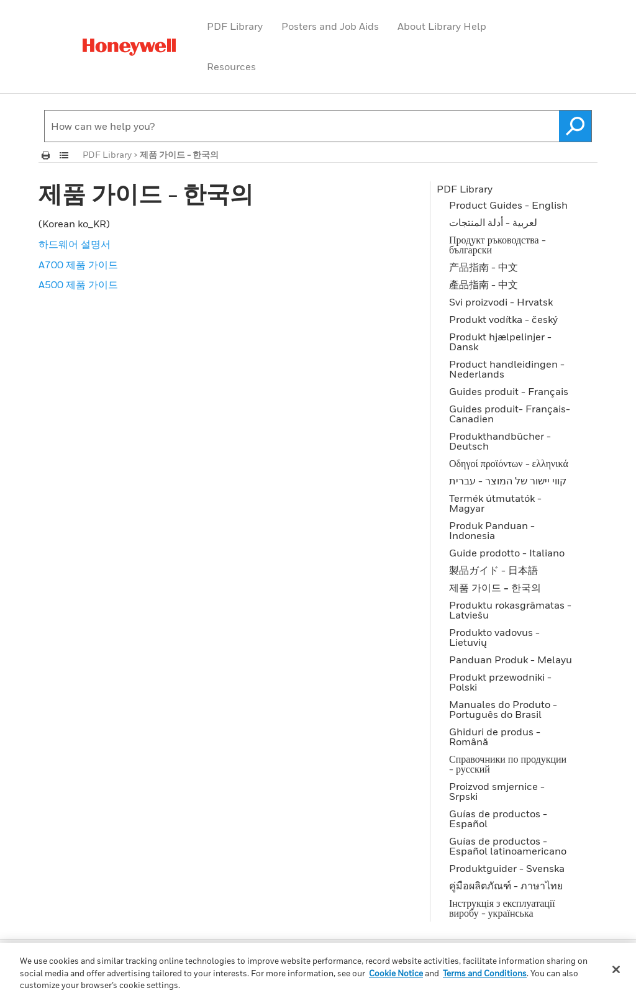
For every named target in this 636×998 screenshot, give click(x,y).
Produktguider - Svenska (507, 868)
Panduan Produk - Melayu (510, 659)
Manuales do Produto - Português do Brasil (503, 709)
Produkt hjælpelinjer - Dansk (500, 341)
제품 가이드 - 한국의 (495, 587)
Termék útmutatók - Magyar (495, 503)
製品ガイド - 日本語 (493, 570)
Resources (231, 66)
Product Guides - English (508, 205)
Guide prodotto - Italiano (507, 553)
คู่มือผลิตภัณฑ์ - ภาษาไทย (506, 885)
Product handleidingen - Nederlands (507, 369)
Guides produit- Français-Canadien (509, 413)
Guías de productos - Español (498, 818)
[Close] (616, 969)
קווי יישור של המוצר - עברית (507, 480)
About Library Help (442, 26)
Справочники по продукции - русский (507, 764)
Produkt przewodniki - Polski (500, 682)
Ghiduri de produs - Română (494, 736)
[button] (575, 126)
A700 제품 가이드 (78, 264)
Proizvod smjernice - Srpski (497, 791)
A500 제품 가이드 (78, 284)
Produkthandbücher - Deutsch (500, 441)
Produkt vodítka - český (503, 319)
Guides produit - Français (508, 391)
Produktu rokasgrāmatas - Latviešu (510, 610)
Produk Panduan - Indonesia (492, 530)
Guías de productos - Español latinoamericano (507, 846)
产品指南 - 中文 (483, 267)
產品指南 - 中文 (483, 284)
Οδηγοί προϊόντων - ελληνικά (508, 463)
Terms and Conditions (485, 973)
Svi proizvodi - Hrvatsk (501, 302)
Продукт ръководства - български (497, 245)
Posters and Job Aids (330, 26)
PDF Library (235, 26)
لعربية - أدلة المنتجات (493, 222)
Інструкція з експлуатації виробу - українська (502, 908)
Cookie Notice (396, 973)
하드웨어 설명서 (75, 244)
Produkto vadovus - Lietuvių (494, 637)
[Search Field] (318, 126)
